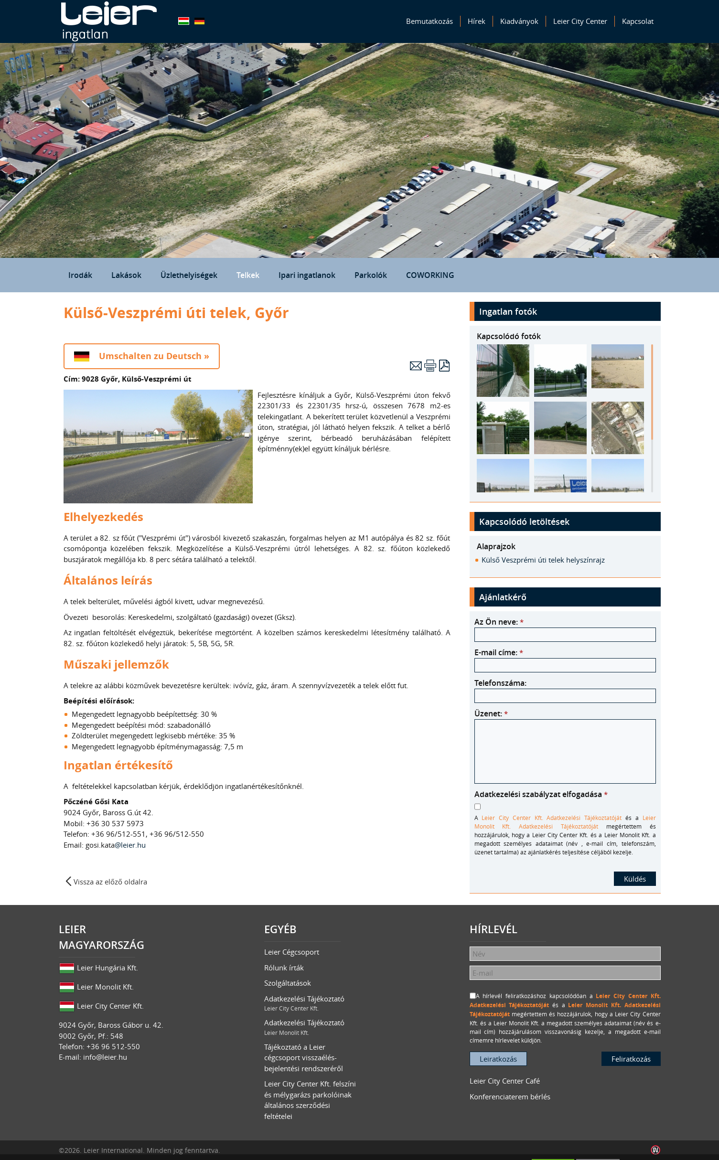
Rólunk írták (284, 967)
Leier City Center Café (505, 1081)
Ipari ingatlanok (307, 275)
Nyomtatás (430, 366)
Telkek (247, 275)
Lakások (126, 275)
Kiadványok (519, 21)
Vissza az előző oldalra (110, 881)
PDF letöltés (445, 366)
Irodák (80, 275)
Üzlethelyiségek (189, 275)
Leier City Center (580, 21)
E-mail (416, 366)
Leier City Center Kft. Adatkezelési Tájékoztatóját (552, 817)
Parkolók (370, 275)
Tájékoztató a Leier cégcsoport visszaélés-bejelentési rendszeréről (303, 1057)
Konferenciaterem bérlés (510, 1096)
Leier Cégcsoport (291, 952)
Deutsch (199, 21)
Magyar (183, 21)
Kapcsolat (638, 21)
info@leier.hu (105, 1057)
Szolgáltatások (287, 983)
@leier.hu (131, 845)
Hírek (476, 21)
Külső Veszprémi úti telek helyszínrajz (543, 559)
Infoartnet (656, 1150)
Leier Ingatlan (109, 21)
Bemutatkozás (429, 21)
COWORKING (430, 275)
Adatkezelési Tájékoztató (312, 1003)
